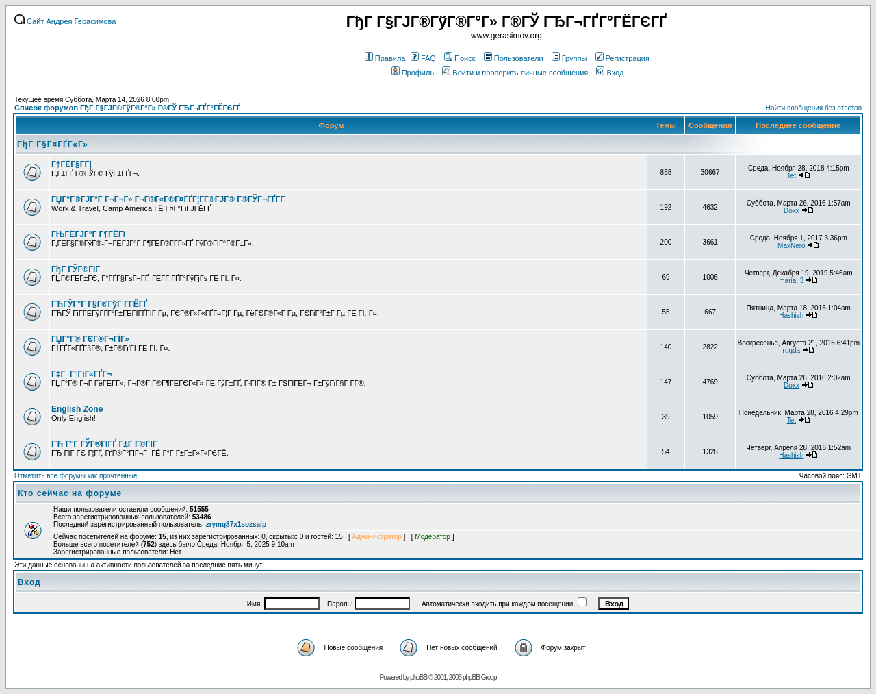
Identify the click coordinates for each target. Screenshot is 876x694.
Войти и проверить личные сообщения (515, 73)
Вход (609, 73)
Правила (385, 58)
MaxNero (791, 245)
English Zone (77, 409)
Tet (791, 175)
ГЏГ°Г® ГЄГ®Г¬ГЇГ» (90, 339)
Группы (569, 58)
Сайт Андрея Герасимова (65, 21)
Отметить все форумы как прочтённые (75, 476)
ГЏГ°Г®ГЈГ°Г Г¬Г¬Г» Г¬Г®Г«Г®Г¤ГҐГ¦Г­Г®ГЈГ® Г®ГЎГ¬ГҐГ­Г (169, 199)
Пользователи (513, 58)
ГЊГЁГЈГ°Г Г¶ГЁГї (88, 234)
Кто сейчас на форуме (70, 493)
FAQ (423, 58)
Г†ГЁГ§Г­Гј (71, 164)
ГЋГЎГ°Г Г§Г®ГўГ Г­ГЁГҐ (99, 304)
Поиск (459, 58)
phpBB (418, 677)
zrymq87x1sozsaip (236, 524)
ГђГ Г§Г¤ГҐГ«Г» (52, 144)
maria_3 (791, 280)
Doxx (791, 210)
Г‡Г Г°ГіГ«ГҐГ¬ (81, 374)
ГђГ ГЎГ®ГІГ (76, 269)
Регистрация (622, 58)
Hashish (791, 315)
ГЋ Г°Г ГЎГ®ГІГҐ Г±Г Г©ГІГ (105, 444)
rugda (792, 350)
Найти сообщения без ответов (814, 108)
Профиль (413, 73)
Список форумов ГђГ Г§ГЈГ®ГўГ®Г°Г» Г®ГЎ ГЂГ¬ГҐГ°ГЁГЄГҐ (127, 107)
